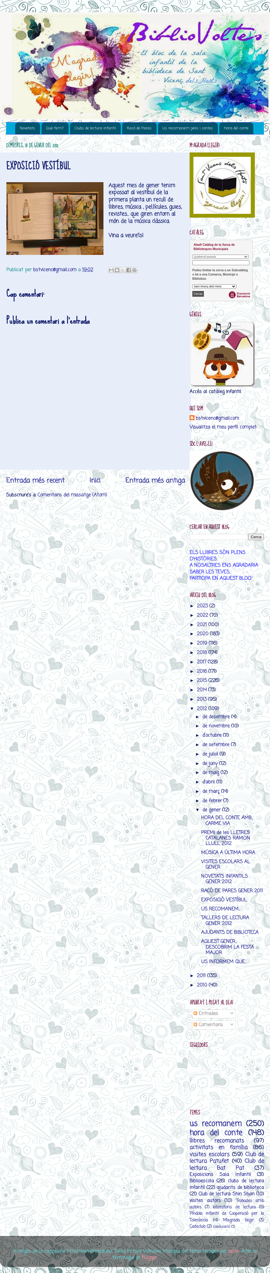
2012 (202, 708)
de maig (211, 772)
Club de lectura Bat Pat (227, 1164)
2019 (203, 643)
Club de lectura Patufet (227, 1157)
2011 (202, 975)
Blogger (149, 1257)
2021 (202, 624)
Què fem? (55, 128)
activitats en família (219, 1147)
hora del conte (216, 1133)
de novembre (216, 726)
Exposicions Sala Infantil (220, 1174)
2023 (203, 606)
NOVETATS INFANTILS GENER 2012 (224, 879)
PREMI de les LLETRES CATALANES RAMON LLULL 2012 (225, 838)
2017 (202, 662)
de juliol (211, 754)
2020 (203, 633)
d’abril (209, 782)
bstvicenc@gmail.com (217, 418)
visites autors (205, 1200)
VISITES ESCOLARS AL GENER (225, 864)
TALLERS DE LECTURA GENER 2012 (225, 920)
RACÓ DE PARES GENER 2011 (232, 890)
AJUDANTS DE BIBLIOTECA (229, 932)
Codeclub (197, 1227)
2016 (202, 671)
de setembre (216, 744)
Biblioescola (202, 1181)
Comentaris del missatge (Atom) (72, 495)
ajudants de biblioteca (240, 1187)
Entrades (206, 1013)
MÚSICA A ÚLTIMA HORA (228, 852)
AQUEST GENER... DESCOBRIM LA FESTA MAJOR (227, 947)
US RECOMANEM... (220, 909)
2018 (202, 652)
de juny (210, 763)
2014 (202, 690)
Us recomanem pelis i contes (188, 128)
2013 (202, 699)
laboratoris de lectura (234, 1207)
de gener (212, 810)
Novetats (27, 128)
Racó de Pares (139, 128)
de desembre (216, 716)
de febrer (212, 800)
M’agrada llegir (238, 1220)
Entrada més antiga (155, 481)
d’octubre (212, 735)
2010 (203, 985)
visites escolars (210, 1154)
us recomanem (216, 1124)
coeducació (221, 1227)
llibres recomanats (217, 1141)
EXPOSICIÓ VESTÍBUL (224, 900)
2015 (202, 680)
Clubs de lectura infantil (95, 128)
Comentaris (208, 1024)
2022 (203, 615)
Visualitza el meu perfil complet (223, 427)
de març (211, 791)
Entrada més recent (35, 481)
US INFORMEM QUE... (224, 961)
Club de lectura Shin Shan (227, 1194)
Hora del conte (236, 128)
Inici (94, 481)
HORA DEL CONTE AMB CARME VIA (226, 820)
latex (233, 1251)
